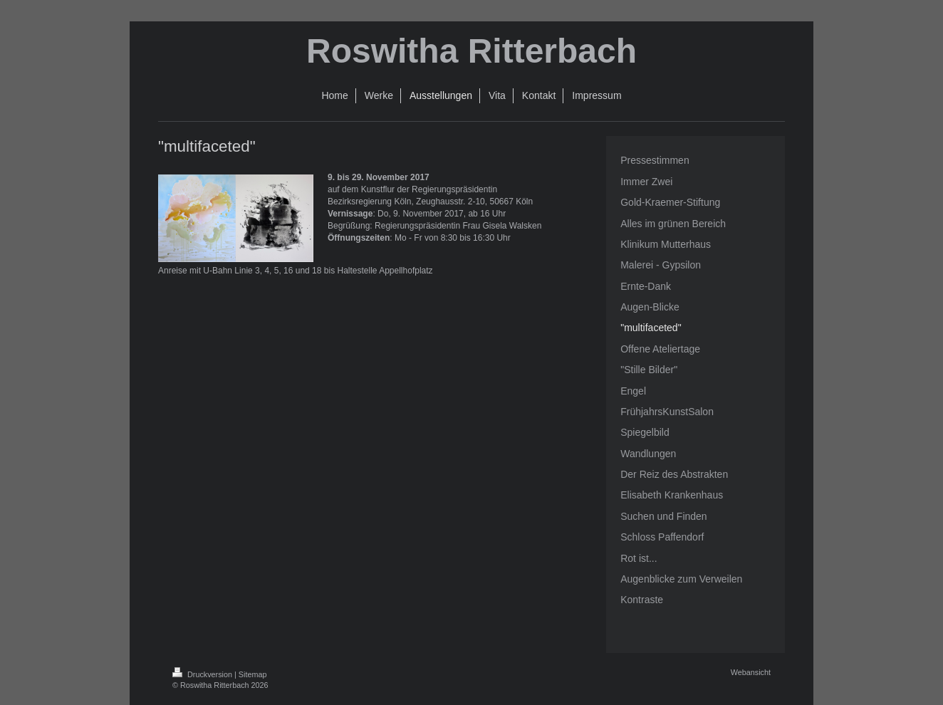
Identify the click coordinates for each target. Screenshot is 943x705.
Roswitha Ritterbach (471, 51)
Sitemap (253, 674)
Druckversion (203, 674)
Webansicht (751, 672)
